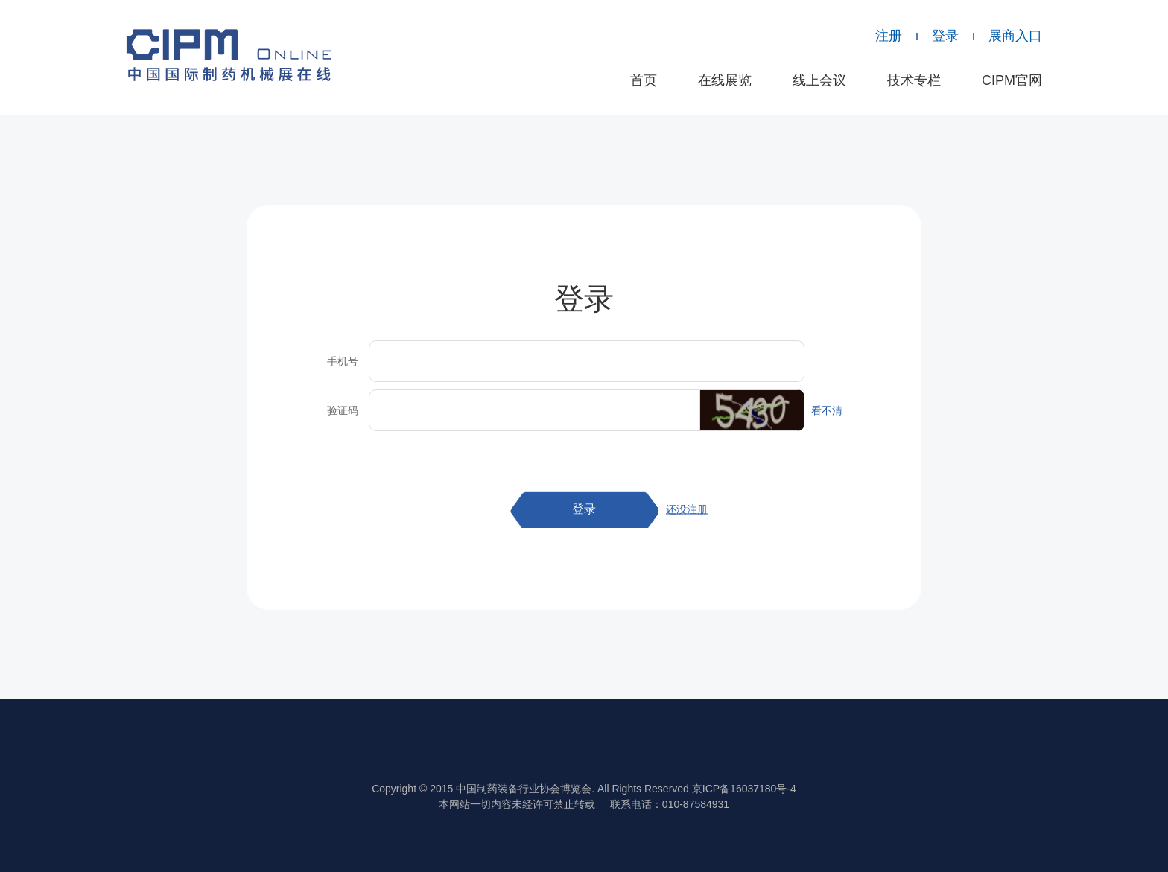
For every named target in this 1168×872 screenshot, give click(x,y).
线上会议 (819, 80)
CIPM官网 (1012, 80)
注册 (888, 35)
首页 (643, 80)
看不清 (826, 410)
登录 (945, 35)
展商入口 (1015, 35)
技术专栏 (914, 80)
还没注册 (687, 509)
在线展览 (725, 80)
